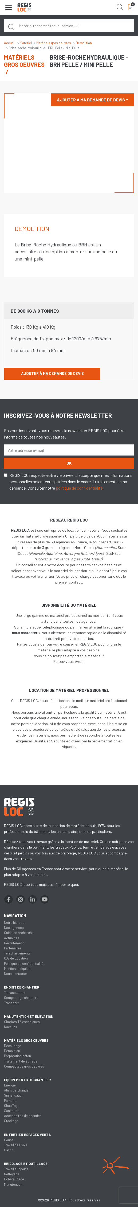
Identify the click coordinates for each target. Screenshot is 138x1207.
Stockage (11, 1121)
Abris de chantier (17, 1090)
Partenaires (13, 948)
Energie (10, 1085)
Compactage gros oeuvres (24, 1066)
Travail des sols (15, 1145)
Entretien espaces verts (27, 1134)
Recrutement (14, 943)
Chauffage (11, 1105)
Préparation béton (17, 1056)
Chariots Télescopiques (22, 1022)
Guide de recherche (19, 933)
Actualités (11, 938)
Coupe (9, 1140)
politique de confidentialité (79, 487)
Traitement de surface (20, 1061)
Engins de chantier (21, 987)
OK (69, 463)
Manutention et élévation (28, 1016)
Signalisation (13, 1095)
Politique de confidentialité (24, 963)
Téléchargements (17, 953)
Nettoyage (11, 1174)
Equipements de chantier (27, 1080)
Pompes (10, 1100)
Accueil (9, 43)
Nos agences (14, 927)
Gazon (8, 1150)
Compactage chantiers (21, 997)
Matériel (26, 43)
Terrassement (14, 992)
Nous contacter (15, 974)
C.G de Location (16, 958)
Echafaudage (14, 1179)
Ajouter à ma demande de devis (91, 99)
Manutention (13, 1184)
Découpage (12, 1046)
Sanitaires (11, 1111)
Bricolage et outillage (26, 1163)
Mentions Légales (17, 968)
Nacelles (10, 1027)
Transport (11, 1003)
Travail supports (16, 1169)
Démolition (84, 43)
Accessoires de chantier (22, 1116)
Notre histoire (14, 922)
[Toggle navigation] (8, 7)
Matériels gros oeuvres (53, 43)
